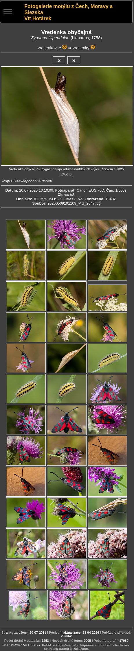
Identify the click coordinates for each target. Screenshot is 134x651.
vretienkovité (49, 48)
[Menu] (8, 12)
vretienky (81, 48)
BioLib (66, 174)
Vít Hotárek (31, 645)
